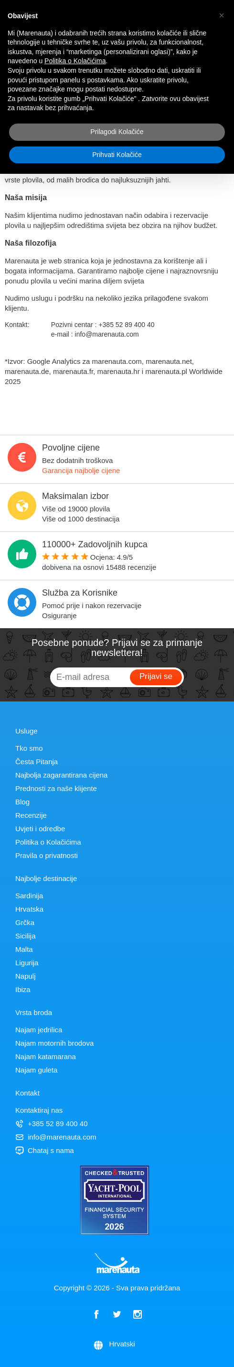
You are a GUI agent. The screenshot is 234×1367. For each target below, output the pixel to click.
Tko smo (29, 748)
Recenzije (31, 815)
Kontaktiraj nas (39, 1110)
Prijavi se (155, 676)
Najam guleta (36, 1070)
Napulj (25, 976)
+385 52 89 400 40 (51, 1123)
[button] (221, 15)
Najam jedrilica (38, 1030)
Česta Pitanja (36, 761)
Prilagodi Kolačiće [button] (116, 132)
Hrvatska (29, 909)
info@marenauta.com (55, 1137)
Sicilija (25, 936)
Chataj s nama (44, 1150)
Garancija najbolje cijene (81, 470)
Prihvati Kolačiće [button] (117, 154)
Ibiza (23, 989)
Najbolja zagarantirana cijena (61, 775)
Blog (22, 802)
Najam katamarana (45, 1056)
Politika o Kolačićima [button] (75, 61)
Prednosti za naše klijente (56, 788)
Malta (24, 949)
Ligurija (26, 963)
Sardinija (29, 896)
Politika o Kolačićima (48, 842)
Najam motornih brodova (54, 1043)
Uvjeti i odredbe (40, 829)
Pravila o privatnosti (46, 855)
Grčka (24, 922)
